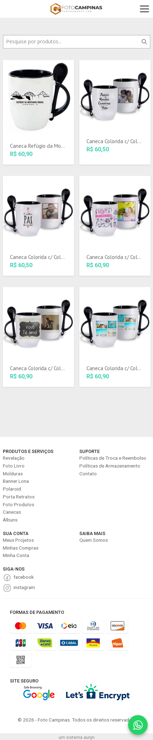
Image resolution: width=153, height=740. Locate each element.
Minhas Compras (20, 548)
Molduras (13, 473)
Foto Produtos (18, 504)
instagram (24, 587)
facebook (24, 577)
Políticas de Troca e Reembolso (112, 458)
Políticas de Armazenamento (109, 466)
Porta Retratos (19, 496)
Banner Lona (16, 481)
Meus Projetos (18, 540)
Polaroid (12, 489)
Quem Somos (93, 540)
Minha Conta (16, 555)
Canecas (12, 512)
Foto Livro (14, 466)
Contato (88, 473)
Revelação (14, 458)
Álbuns (10, 520)
